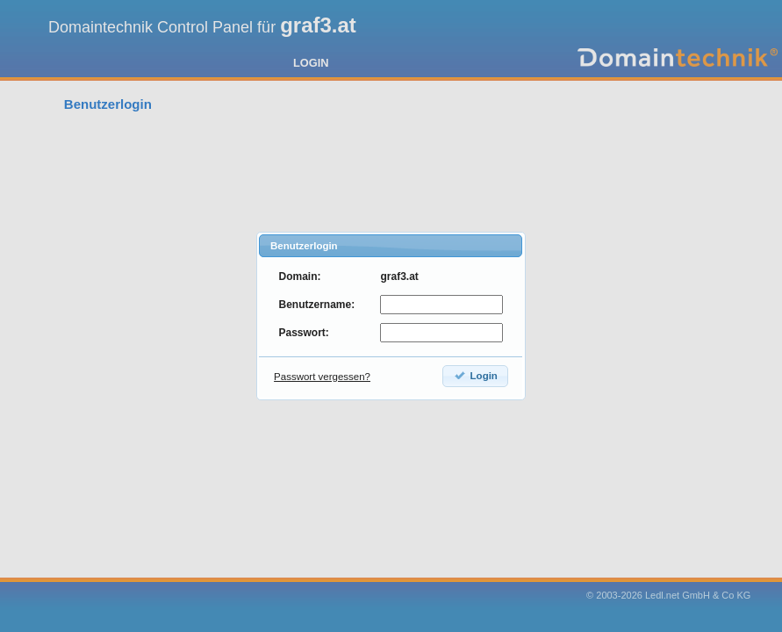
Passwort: (303, 333)
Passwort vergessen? (322, 376)
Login (475, 375)
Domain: (299, 276)
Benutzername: (316, 304)
